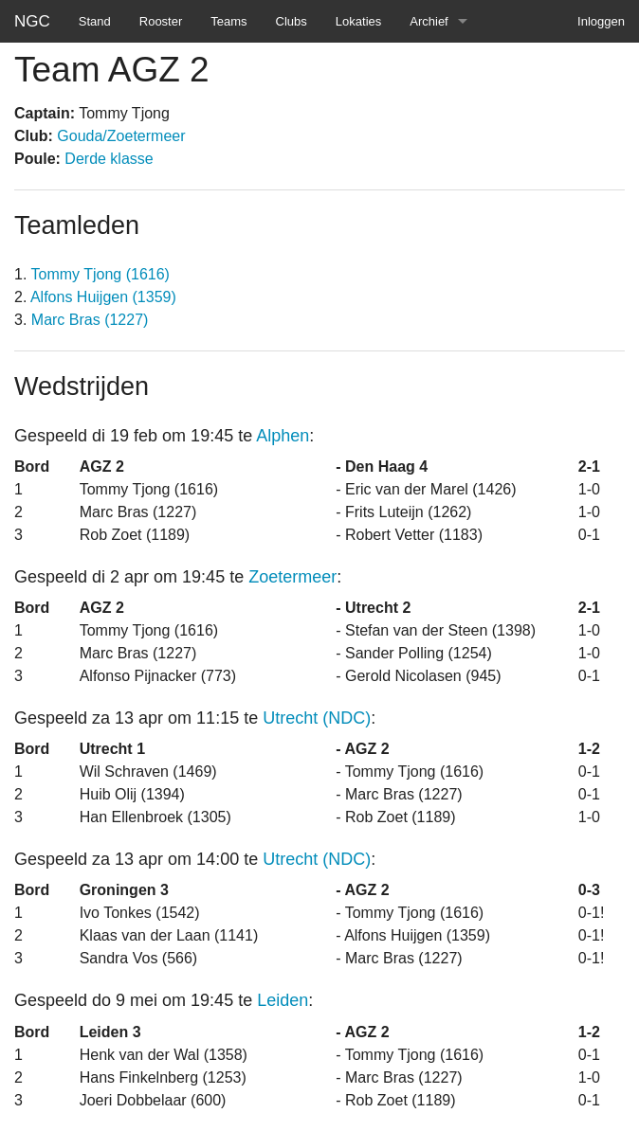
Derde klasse (108, 159)
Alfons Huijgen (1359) (103, 297)
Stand (95, 21)
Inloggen (601, 21)
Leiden (282, 1000)
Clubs (291, 21)
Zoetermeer (292, 576)
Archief (428, 21)
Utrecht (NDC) (317, 718)
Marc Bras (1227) (90, 320)
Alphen (282, 435)
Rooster (161, 21)
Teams (228, 21)
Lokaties (358, 21)
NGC (32, 21)
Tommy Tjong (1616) (100, 274)
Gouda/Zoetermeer (121, 136)
